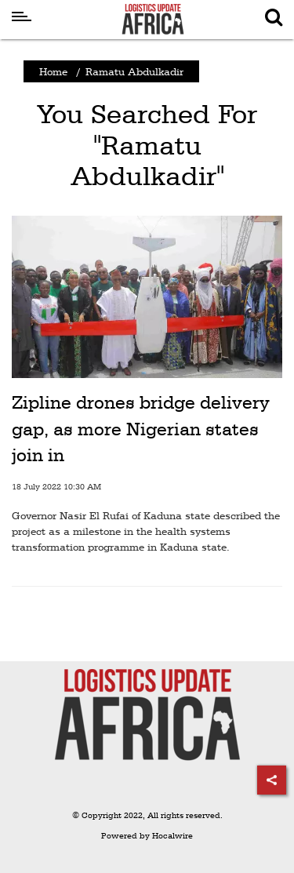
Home (53, 71)
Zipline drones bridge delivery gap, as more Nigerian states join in (141, 428)
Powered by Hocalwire (147, 836)
